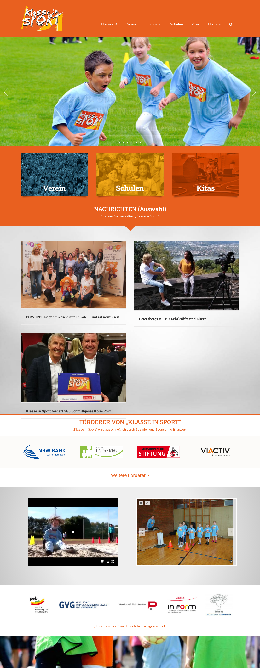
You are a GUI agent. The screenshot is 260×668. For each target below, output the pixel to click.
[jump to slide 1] (120, 142)
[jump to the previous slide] (6, 92)
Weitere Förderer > (130, 406)
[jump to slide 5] (136, 142)
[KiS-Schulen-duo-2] (130, 154)
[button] (230, 24)
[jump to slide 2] (124, 142)
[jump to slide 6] (140, 142)
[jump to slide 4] (132, 142)
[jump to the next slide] (254, 92)
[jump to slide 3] (128, 142)
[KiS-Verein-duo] (54, 154)
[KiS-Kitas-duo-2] (205, 154)
